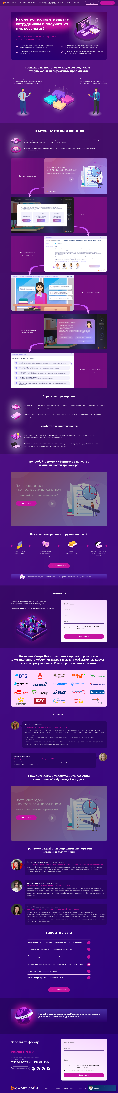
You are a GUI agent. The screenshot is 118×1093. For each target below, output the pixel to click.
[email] (84, 616)
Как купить (42, 2)
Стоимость (51, 2)
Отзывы (67, 2)
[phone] (84, 610)
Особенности (32, 2)
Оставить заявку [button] (107, 3)
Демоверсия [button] (26, 503)
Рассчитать (84, 636)
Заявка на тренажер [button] (59, 566)
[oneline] (84, 621)
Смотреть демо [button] (92, 3)
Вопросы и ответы (50, 3)
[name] (84, 604)
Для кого (23, 2)
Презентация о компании (20, 1069)
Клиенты (60, 2)
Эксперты (76, 2)
